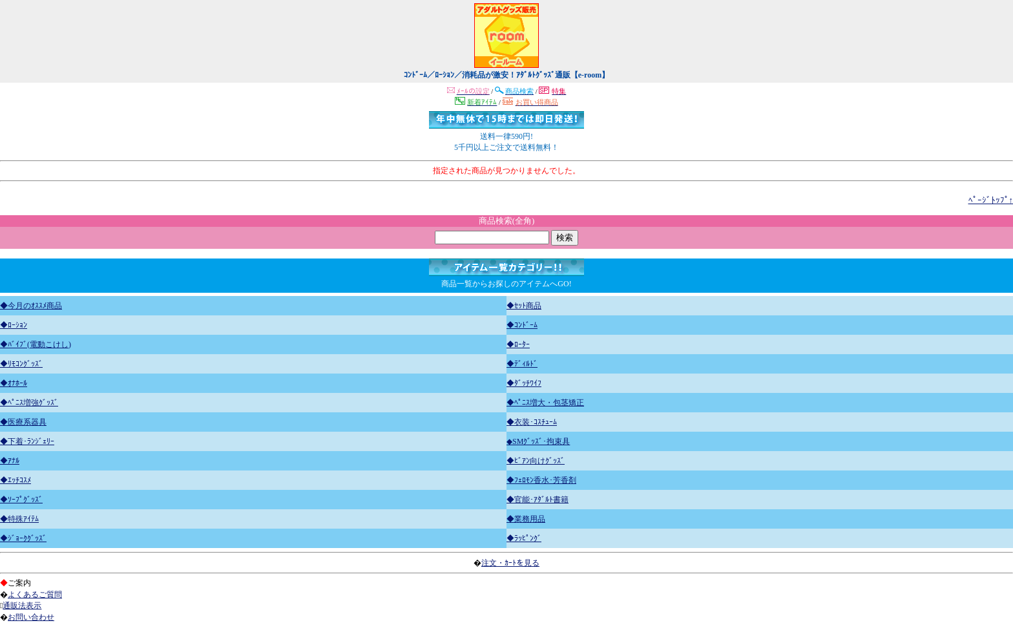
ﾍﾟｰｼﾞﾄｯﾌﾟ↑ (991, 200)
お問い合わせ (31, 617)
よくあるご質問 (35, 594)
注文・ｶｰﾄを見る (510, 562)
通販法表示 (22, 605)
